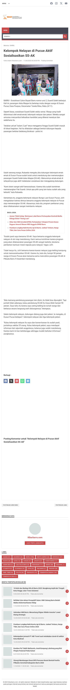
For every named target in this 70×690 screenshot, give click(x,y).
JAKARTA (38, 561)
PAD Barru (41, 568)
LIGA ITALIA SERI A (22, 564)
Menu (5, 30)
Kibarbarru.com (35, 537)
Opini (31, 568)
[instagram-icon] (56, 3)
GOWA (17, 561)
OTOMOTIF (7, 568)
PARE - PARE (8, 572)
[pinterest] (17, 381)
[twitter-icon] (61, 3)
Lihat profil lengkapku (35, 543)
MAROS (49, 564)
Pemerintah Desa (10, 576)
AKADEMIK (18, 557)
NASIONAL (60, 564)
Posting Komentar (47, 60)
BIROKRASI (58, 557)
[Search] (33, 36)
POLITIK (20, 572)
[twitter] (11, 381)
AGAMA (6, 557)
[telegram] (28, 381)
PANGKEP (53, 568)
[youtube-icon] (66, 3)
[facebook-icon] (51, 3)
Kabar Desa (8, 564)
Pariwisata (32, 572)
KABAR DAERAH (51, 561)
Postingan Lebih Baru (10, 505)
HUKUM (27, 561)
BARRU (30, 557)
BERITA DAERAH (43, 557)
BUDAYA (6, 561)
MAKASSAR (37, 564)
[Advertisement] (35, 152)
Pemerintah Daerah (48, 572)
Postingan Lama (61, 505)
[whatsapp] (22, 381)
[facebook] (6, 381)
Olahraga (19, 568)
